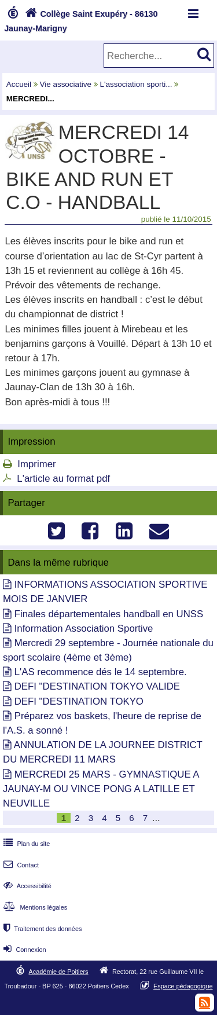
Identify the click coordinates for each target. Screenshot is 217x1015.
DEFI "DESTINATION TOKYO (79, 701)
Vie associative (65, 84)
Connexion (23, 949)
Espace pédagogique (183, 986)
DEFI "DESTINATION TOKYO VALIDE (97, 686)
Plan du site (25, 843)
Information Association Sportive (83, 628)
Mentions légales (34, 907)
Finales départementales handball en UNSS (109, 614)
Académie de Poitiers (58, 971)
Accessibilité (26, 885)
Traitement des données (41, 928)
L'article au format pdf (63, 478)
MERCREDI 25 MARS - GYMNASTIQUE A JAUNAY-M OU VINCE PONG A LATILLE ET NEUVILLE (101, 789)
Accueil (18, 84)
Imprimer (36, 464)
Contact (20, 865)
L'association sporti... (136, 84)
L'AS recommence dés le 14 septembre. (100, 671)
